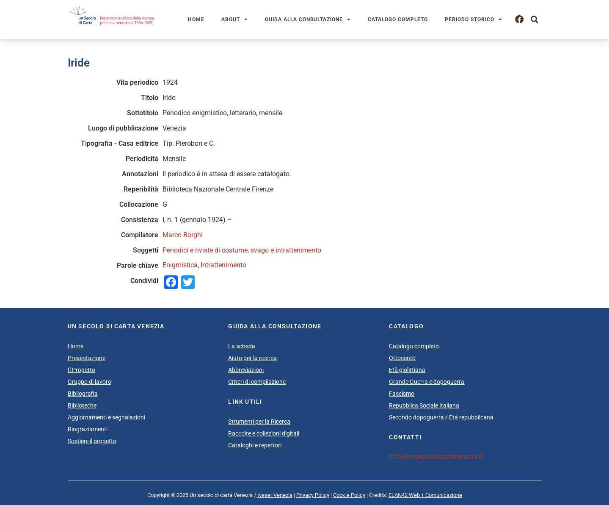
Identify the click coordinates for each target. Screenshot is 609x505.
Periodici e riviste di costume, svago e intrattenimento (242, 250)
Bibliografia (83, 393)
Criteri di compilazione (257, 381)
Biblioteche (82, 405)
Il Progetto (81, 369)
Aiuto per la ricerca (252, 358)
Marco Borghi (183, 235)
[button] (535, 20)
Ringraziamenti (87, 429)
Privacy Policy (312, 495)
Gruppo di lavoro (89, 381)
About (234, 19)
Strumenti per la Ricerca (259, 421)
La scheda (241, 346)
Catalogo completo (398, 19)
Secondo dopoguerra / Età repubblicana (441, 417)
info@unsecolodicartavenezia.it (436, 456)
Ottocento (402, 358)
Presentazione (86, 358)
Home (196, 19)
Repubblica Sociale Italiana (424, 405)
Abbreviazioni (246, 369)
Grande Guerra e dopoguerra (426, 381)
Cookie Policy (349, 495)
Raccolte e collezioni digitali (263, 433)
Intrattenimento (223, 265)
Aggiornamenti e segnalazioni (106, 417)
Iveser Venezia (274, 495)
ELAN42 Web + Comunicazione (425, 495)
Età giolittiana (407, 369)
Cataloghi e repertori (254, 445)
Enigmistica (180, 265)
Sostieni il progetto (92, 441)
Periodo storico (473, 19)
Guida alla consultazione (308, 19)
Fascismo (401, 393)
